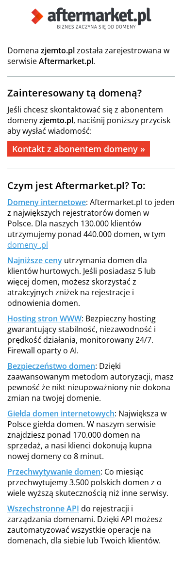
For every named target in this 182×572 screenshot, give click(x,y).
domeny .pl (27, 244)
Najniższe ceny (34, 260)
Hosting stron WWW (44, 318)
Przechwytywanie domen (53, 471)
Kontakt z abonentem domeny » (78, 149)
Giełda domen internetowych (61, 413)
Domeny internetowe (46, 202)
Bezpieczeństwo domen (51, 366)
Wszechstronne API (43, 508)
